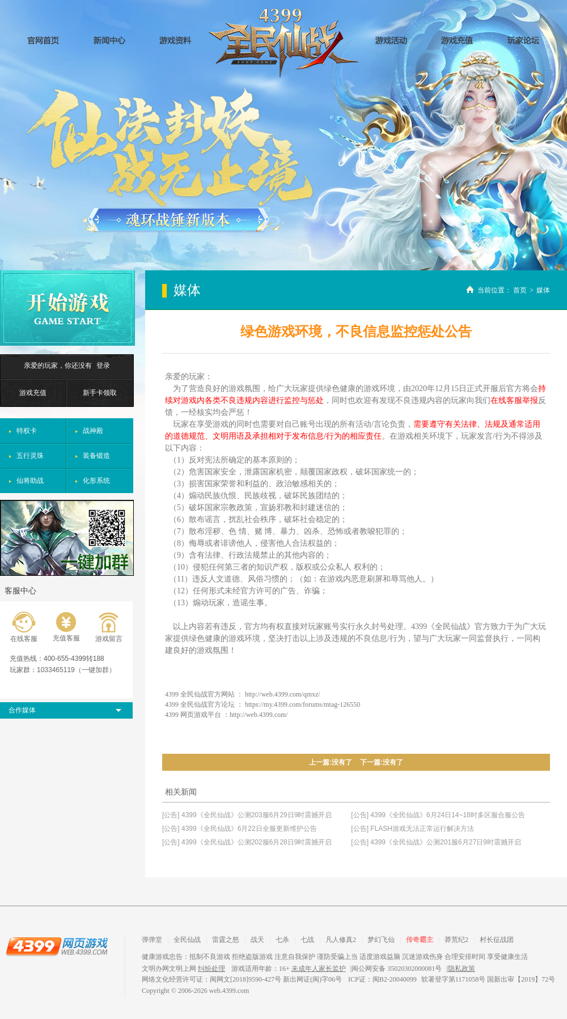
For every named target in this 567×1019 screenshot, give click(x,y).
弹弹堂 (152, 940)
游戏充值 (32, 393)
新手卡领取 (100, 393)
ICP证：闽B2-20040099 (382, 979)
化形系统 (96, 481)
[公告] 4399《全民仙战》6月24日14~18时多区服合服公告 (437, 815)
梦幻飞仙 (381, 940)
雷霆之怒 (225, 940)
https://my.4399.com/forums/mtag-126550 (302, 704)
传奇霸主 (419, 940)
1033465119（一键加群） (76, 670)
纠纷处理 (211, 969)
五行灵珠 (30, 456)
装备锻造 (96, 456)
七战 (307, 940)
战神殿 (93, 431)
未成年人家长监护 (318, 969)
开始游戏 (67, 308)
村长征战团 (497, 940)
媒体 (543, 290)
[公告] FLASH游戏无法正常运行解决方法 (412, 829)
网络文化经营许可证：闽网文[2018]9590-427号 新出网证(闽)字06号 (243, 979)
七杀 (282, 940)
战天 (257, 940)
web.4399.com (229, 991)
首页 (520, 290)
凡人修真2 (340, 940)
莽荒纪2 (456, 940)
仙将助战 (30, 481)
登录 (103, 366)
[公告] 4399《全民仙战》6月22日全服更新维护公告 (239, 829)
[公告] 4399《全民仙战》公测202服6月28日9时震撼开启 (247, 842)
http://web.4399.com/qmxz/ (282, 694)
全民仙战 (283, 43)
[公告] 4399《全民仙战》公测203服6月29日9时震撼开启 (247, 815)
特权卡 (26, 431)
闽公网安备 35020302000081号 (397, 969)
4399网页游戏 (57, 946)
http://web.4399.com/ (259, 715)
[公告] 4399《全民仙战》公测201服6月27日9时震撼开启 (436, 842)
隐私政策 (461, 969)
